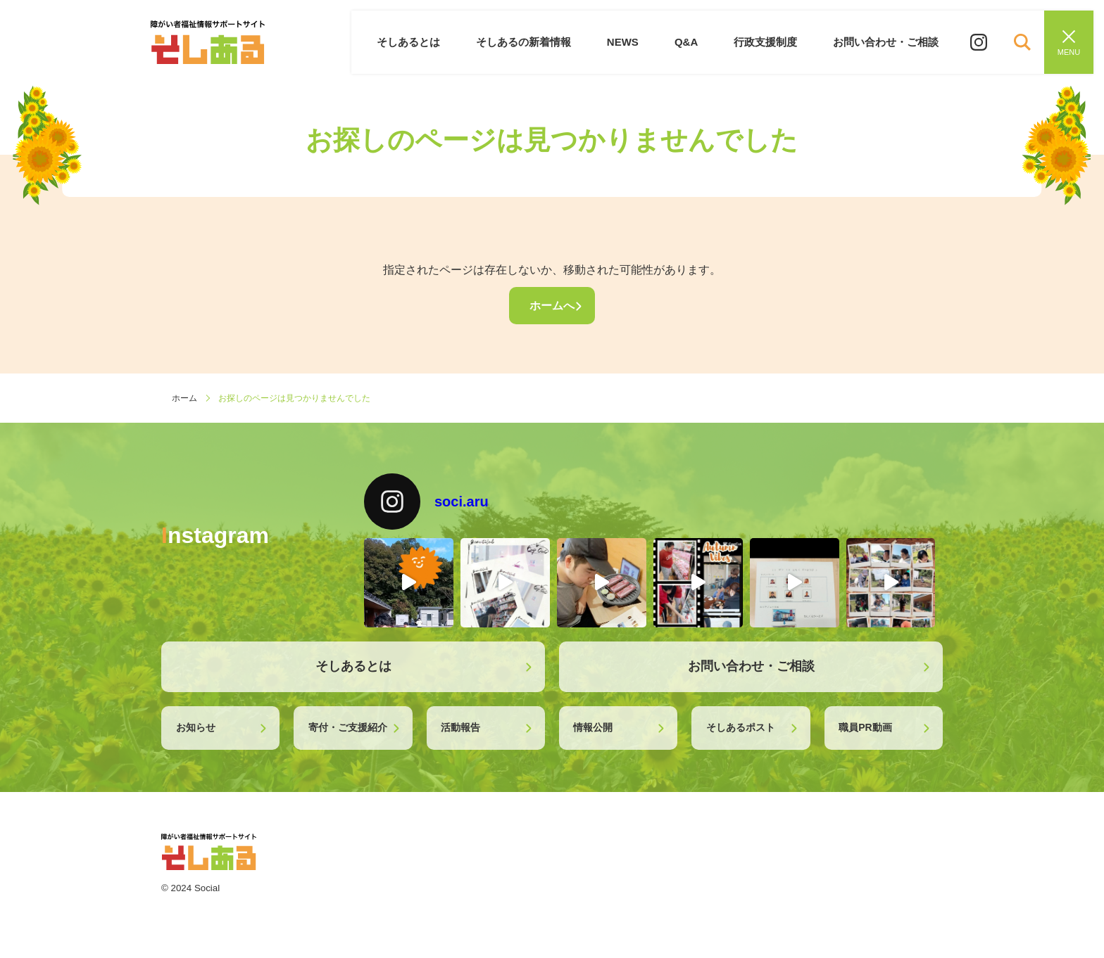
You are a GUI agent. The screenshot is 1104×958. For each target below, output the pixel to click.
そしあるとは (420, 42)
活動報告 (460, 727)
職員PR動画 (865, 727)
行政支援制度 (769, 42)
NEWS (630, 42)
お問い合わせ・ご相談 (887, 42)
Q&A (691, 42)
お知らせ (195, 727)
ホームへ (552, 306)
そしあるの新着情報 (533, 42)
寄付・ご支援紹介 (347, 727)
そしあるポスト (740, 727)
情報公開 (593, 727)
